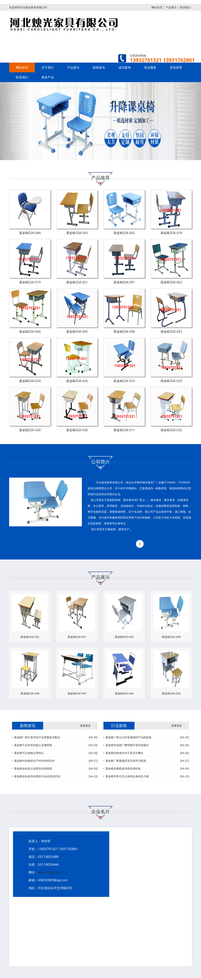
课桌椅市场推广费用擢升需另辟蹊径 (127, 745)
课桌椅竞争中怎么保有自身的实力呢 (127, 776)
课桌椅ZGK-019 (30, 282)
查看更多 (85, 725)
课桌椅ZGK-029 (171, 381)
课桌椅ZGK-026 (77, 381)
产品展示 (171, 7)
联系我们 (185, 7)
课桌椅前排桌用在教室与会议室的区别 (37, 776)
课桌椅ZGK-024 (30, 381)
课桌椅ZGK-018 (171, 233)
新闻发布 (99, 67)
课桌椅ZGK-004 (30, 331)
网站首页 (156, 7)
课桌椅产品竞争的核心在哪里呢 (33, 745)
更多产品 (47, 77)
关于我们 (47, 67)
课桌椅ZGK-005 (77, 331)
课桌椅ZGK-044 (30, 233)
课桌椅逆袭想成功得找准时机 (123, 768)
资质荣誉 (176, 67)
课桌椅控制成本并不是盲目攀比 (124, 753)
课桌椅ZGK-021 (77, 282)
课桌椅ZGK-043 (77, 233)
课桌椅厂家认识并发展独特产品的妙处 (128, 737)
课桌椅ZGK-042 (124, 233)
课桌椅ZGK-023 (171, 331)
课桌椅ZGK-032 (171, 430)
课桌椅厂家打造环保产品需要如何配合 (37, 737)
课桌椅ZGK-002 (171, 282)
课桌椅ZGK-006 (124, 331)
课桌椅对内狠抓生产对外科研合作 (34, 761)
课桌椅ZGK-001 (124, 282)
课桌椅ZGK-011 (124, 430)
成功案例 (124, 67)
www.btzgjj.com (49, 872)
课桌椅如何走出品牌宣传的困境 (33, 768)
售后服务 (150, 67)
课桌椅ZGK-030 (30, 430)
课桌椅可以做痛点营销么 (29, 753)
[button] (15, 121)
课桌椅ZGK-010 (124, 381)
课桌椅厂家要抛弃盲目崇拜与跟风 (125, 761)
